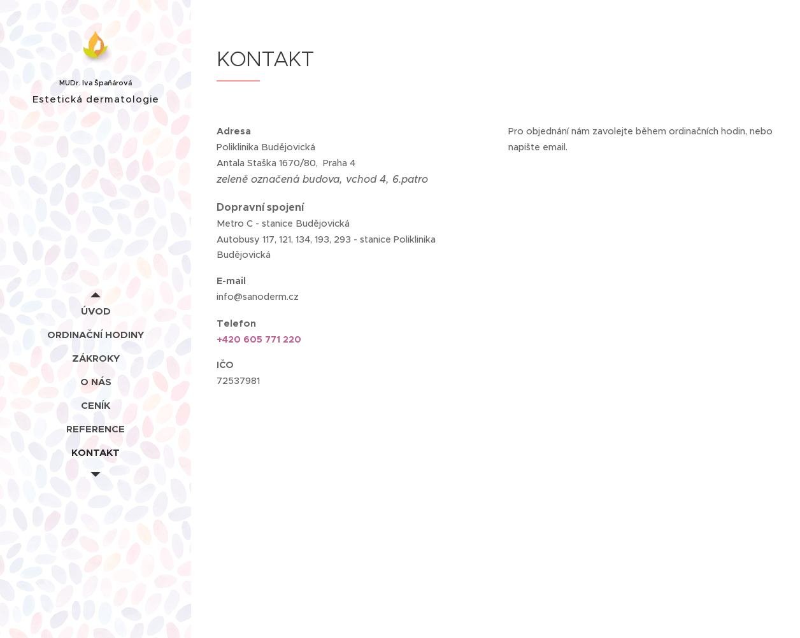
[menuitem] (95, 311)
